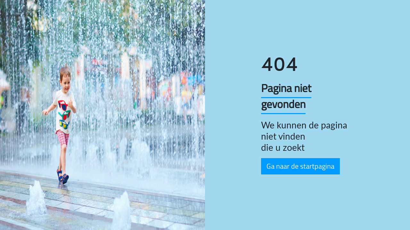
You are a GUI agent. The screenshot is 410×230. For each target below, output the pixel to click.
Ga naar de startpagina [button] (300, 166)
